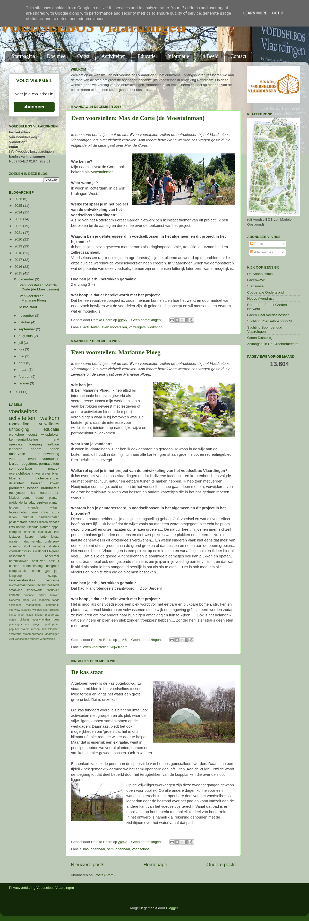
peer (56, 619)
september (27, 329)
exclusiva (44, 532)
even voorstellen (114, 327)
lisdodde (33, 527)
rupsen (35, 629)
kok (45, 609)
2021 (18, 233)
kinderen (15, 449)
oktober (25, 322)
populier (14, 629)
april (22, 363)
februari (25, 376)
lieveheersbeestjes (22, 580)
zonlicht (14, 595)
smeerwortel (34, 590)
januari (24, 383)
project (25, 629)
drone (26, 599)
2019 (18, 246)
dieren (43, 522)
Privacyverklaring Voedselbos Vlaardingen (41, 888)
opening (14, 546)
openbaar (98, 849)
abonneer (34, 106)
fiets (12, 527)
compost (15, 532)
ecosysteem (18, 493)
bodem (36, 449)
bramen (34, 512)
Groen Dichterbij (259, 338)
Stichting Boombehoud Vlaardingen (264, 329)
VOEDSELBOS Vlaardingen (93, 27)
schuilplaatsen (50, 629)
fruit (56, 532)
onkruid (28, 517)
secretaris (15, 633)
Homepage (155, 864)
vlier (11, 638)
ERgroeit (53, 551)
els (34, 599)
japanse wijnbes (31, 609)
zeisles (50, 638)
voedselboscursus (21, 551)
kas (86, 849)
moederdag (52, 614)
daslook (29, 532)
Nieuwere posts (87, 864)
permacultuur (49, 464)
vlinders (53, 546)
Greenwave (256, 280)
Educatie (147, 56)
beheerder (52, 556)
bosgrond (52, 566)
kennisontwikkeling (23, 439)
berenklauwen (19, 561)
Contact (238, 56)
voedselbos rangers (27, 638)
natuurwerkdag (32, 541)
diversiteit (16, 483)
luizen (29, 614)
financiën (44, 599)
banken (54, 595)
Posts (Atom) (105, 875)
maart (23, 370)
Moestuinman (102, 172)
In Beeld (209, 56)
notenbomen (49, 493)
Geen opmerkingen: (146, 320)
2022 (18, 226)
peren (32, 585)
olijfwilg (24, 619)
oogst (32, 434)
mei (22, 356)
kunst (12, 614)
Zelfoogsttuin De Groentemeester (273, 344)
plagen (37, 624)
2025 (18, 206)
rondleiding (19, 423)
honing (20, 527)
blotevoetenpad (47, 478)
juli (21, 343)
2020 (18, 239)
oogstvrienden (41, 619)
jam (56, 571)
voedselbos (140, 849)
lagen (13, 517)
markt (54, 439)
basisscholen (18, 512)
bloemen (15, 478)
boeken (14, 566)
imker (36, 473)
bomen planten (47, 498)
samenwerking (48, 454)
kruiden (14, 464)
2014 (18, 392)
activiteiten (91, 327)
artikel (42, 595)
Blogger (172, 908)
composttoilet (18, 571)
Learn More (255, 13)
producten (16, 488)
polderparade (18, 522)
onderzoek (52, 541)
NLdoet (14, 498)
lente (43, 536)
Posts (256, 244)
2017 (18, 260)
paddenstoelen (49, 517)
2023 (18, 219)
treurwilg (53, 590)
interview (14, 609)
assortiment (17, 556)
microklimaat (18, 585)
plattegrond (52, 624)
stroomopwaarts (33, 633)
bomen (27, 498)
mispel (39, 614)
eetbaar (53, 444)
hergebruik (52, 604)
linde (21, 614)
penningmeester (19, 624)
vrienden (34, 507)
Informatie (178, 56)
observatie (17, 454)
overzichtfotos (19, 473)
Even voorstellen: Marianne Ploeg (115, 352)
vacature (39, 546)
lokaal (55, 536)
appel (55, 527)
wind (43, 638)
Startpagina (23, 56)
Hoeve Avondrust (260, 298)
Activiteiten (113, 56)
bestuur (54, 561)
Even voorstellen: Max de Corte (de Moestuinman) (138, 118)
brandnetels (50, 488)
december (27, 279)
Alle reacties (261, 252)
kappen (30, 536)
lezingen (53, 576)
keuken (36, 483)
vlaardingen (52, 633)
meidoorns (52, 580)
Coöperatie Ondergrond (265, 292)
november (27, 315)
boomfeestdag (33, 566)
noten (12, 619)
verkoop (15, 459)
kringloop (15, 576)
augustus (26, 336)
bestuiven (38, 561)
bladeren (14, 599)
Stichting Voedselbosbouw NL (270, 321)
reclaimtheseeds (48, 585)
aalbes (33, 522)
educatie (51, 429)
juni (22, 349)
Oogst (83, 56)
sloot (26, 546)
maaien (14, 541)
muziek (53, 468)
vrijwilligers (137, 327)
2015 (18, 273)
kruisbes (54, 609)
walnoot (40, 551)
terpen (13, 507)
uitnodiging (19, 429)
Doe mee (56, 56)
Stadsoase (255, 286)
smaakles (15, 590)
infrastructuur (50, 512)
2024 (18, 212)
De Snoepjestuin (260, 274)
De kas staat (87, 672)
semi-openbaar (118, 849)
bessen (32, 488)
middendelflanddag (22, 502)
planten (45, 527)
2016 (18, 267)
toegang (35, 444)
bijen (55, 473)
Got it (278, 13)
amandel (29, 595)
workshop (155, 327)
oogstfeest (30, 464)
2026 (18, 199)
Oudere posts (221, 864)
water (46, 473)
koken (54, 483)
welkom (49, 418)
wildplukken (50, 434)
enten (36, 571)
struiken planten (48, 502)
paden (54, 449)
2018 (18, 253)
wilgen (54, 507)
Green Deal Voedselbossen (268, 315)
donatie (54, 522)
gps (47, 571)
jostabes (15, 536)
